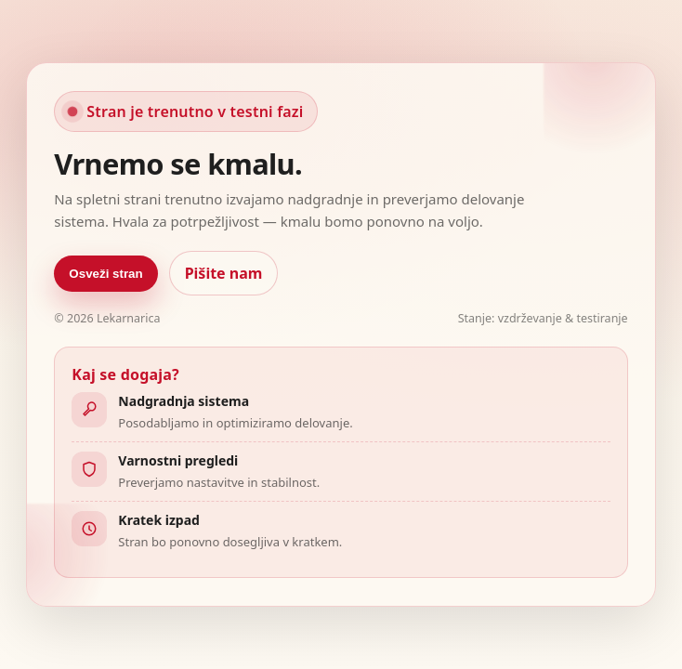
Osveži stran (105, 274)
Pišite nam (224, 273)
